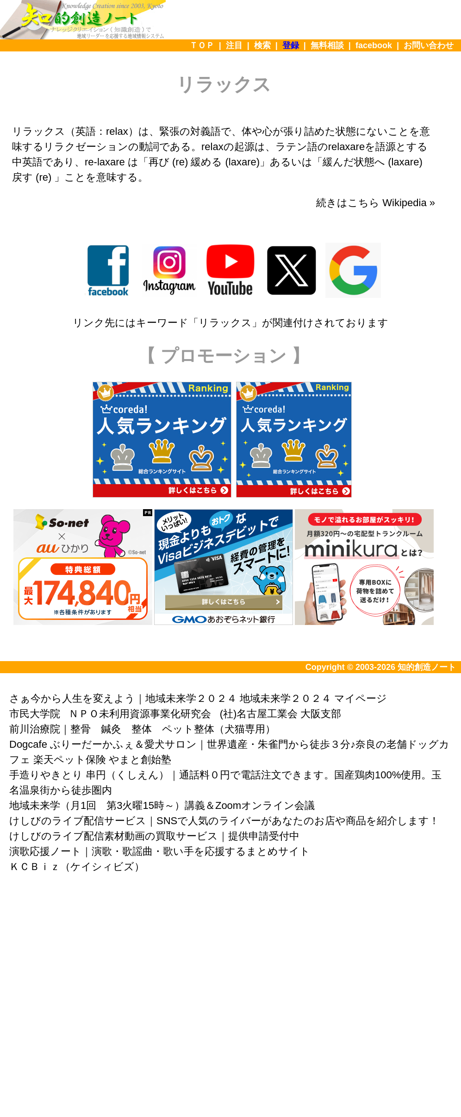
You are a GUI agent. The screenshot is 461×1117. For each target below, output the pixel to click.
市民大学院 (34, 713)
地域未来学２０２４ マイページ (313, 698)
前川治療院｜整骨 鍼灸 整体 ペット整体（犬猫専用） (142, 729)
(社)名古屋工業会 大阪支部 (281, 713)
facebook (373, 45)
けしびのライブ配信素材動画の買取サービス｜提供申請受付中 (154, 836)
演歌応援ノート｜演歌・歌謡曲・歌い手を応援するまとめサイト (159, 851)
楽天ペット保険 (69, 759)
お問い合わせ (429, 45)
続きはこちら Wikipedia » (375, 202)
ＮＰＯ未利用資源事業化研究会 (140, 713)
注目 (234, 45)
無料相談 (327, 45)
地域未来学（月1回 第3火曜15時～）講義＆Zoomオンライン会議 (162, 805)
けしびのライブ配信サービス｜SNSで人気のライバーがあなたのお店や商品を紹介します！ (224, 821)
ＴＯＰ (201, 45)
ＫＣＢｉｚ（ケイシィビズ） (76, 866)
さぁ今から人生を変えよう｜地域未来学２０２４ (123, 698)
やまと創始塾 (140, 759)
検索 (262, 45)
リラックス (225, 322)
